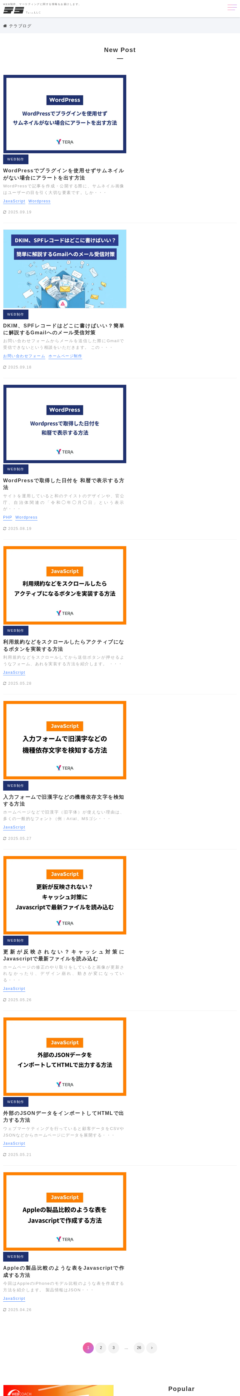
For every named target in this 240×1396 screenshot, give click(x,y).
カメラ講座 (165, 1284)
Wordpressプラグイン (206, 1256)
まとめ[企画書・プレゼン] (205, 1312)
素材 (157, 1359)
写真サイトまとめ (186, 1341)
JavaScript (127, 121)
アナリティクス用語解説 (129, 1275)
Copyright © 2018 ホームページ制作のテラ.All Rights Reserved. (120, 1388)
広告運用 (173, 1350)
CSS (124, 1228)
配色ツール (178, 1359)
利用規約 (169, 1191)
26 (139, 731)
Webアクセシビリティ (192, 1247)
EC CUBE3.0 (148, 1228)
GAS (188, 1228)
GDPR (205, 1228)
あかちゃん (140, 1265)
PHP (120, 285)
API (110, 1228)
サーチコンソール (123, 1294)
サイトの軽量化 (161, 1294)
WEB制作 (128, 79)
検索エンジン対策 (205, 1350)
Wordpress (152, 121)
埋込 (155, 1350)
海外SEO (138, 1359)
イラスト (167, 1275)
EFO (172, 1228)
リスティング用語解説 (127, 1331)
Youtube (114, 1265)
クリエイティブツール (203, 1284)
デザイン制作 (159, 1303)
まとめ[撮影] (118, 1322)
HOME (58, 1057)
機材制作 (114, 1359)
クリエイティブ (58, 1115)
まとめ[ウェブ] (160, 1312)
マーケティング (58, 1086)
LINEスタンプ (196, 1237)
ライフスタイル (151, 1322)
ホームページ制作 (178, 200)
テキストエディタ (123, 1303)
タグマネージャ (197, 1294)
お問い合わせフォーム (137, 200)
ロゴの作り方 (190, 1331)
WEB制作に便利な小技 (128, 1256)
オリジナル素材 (197, 1275)
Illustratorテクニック (127, 1237)
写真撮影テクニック (125, 1350)
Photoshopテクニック (127, 1247)
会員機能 (154, 1341)
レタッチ (163, 1331)
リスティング (185, 1322)
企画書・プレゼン (123, 1341)
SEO (58, 1100)
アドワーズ (167, 1265)
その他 (58, 1129)
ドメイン (186, 1303)
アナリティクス (199, 1265)
